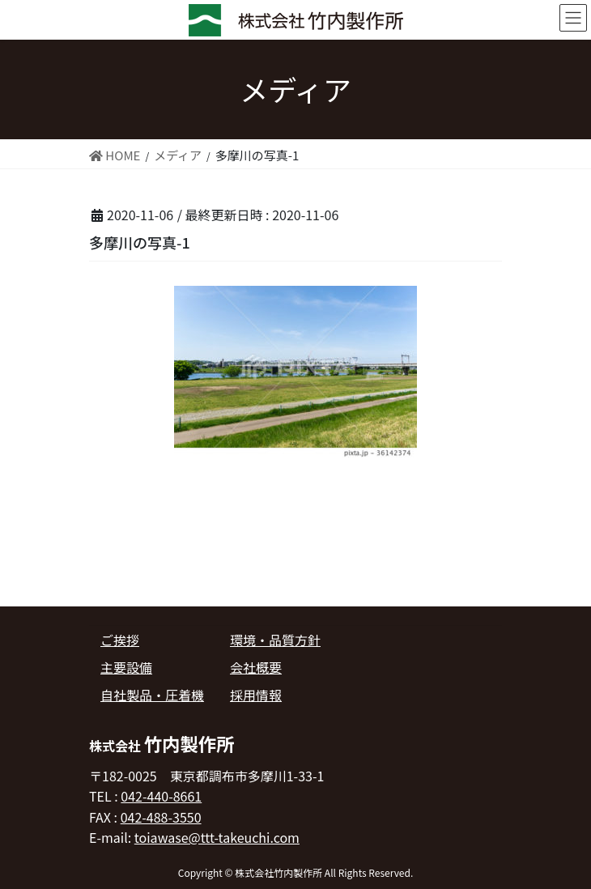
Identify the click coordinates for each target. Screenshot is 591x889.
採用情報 (256, 694)
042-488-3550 (161, 817)
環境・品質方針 (275, 639)
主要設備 (126, 667)
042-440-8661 (161, 796)
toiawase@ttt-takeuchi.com (217, 837)
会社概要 (256, 667)
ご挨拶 (119, 639)
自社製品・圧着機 (152, 694)
